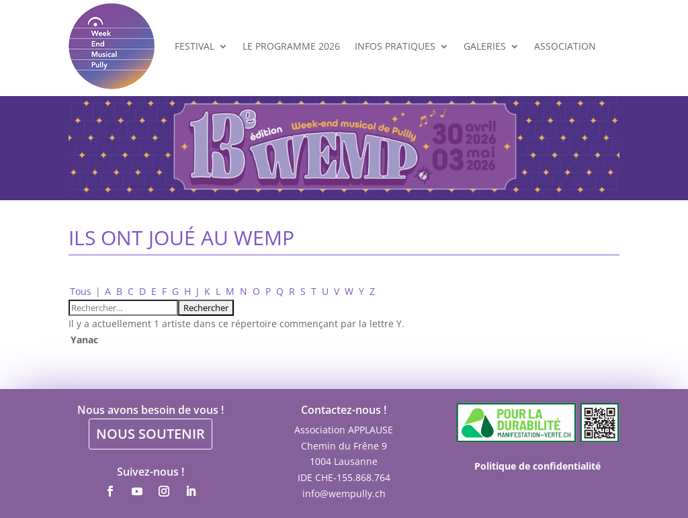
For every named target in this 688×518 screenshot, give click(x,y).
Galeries (485, 46)
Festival (194, 46)
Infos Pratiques (395, 46)
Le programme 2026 (291, 46)
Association (565, 46)
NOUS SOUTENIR (150, 434)
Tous (80, 291)
